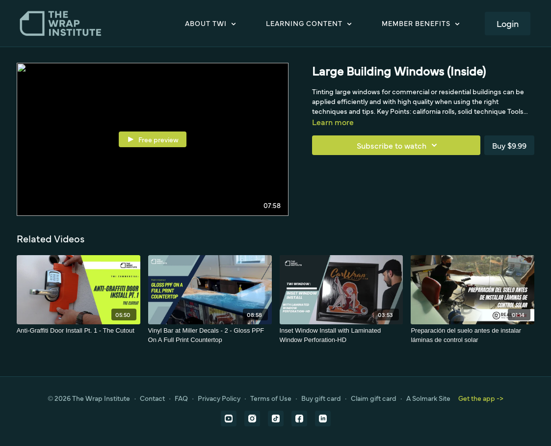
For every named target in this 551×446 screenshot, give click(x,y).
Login (508, 23)
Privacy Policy (219, 398)
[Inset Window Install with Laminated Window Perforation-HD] (341, 335)
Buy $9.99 (509, 145)
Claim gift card (373, 398)
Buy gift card (321, 398)
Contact (152, 398)
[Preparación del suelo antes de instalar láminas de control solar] (472, 335)
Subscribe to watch (398, 145)
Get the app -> (480, 398)
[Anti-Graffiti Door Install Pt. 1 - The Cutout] (78, 331)
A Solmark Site (428, 398)
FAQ (181, 398)
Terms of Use (270, 398)
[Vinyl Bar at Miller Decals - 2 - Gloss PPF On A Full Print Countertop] (210, 335)
